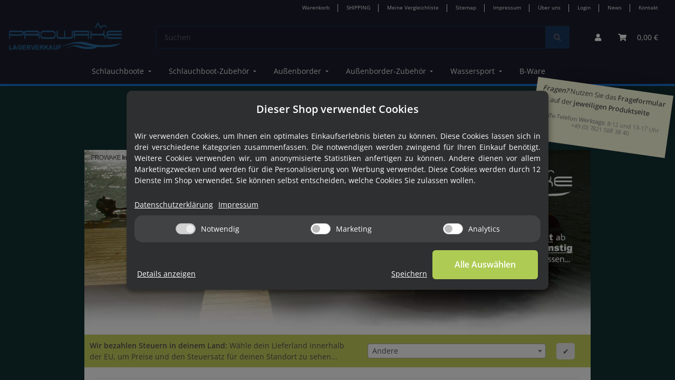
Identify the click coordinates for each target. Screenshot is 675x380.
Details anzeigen (166, 274)
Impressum (238, 205)
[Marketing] (321, 228)
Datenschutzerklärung (173, 205)
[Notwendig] (186, 228)
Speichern (409, 274)
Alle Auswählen (485, 264)
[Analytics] (453, 228)
